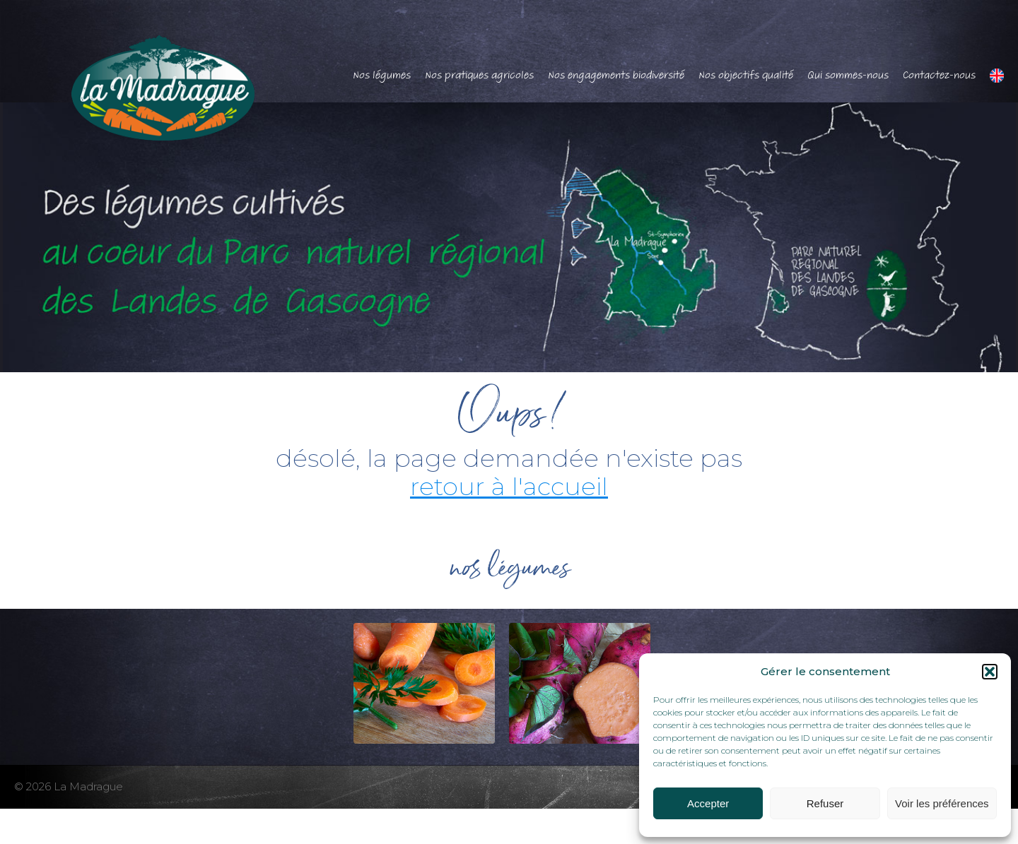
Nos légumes (382, 75)
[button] (990, 672)
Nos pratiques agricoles (479, 75)
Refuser (825, 803)
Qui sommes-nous (848, 75)
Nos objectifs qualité (745, 75)
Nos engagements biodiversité (616, 75)
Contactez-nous (939, 75)
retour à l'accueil (509, 486)
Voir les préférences (942, 803)
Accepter (708, 803)
